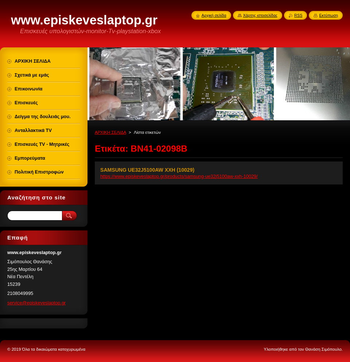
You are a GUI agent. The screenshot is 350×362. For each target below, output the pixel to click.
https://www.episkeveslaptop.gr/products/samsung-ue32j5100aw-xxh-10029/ (179, 176)
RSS (298, 15)
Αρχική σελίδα (214, 15)
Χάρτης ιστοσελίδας (260, 15)
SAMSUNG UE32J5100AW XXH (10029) (147, 170)
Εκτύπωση (328, 15)
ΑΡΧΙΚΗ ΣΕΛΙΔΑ (110, 132)
